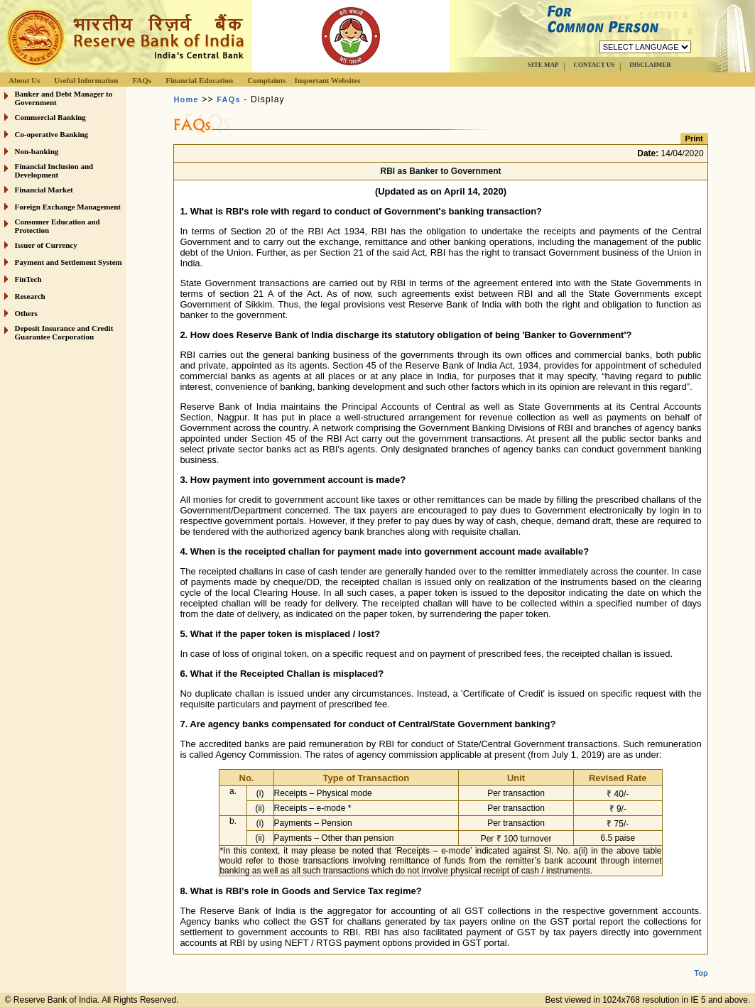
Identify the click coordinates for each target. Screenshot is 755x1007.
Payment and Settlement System (68, 262)
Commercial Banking (50, 117)
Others (26, 313)
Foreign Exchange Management (68, 206)
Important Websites (328, 80)
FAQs (141, 80)
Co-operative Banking (52, 134)
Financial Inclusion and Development (54, 170)
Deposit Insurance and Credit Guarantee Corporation (64, 332)
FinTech (28, 279)
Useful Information (86, 80)
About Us (24, 80)
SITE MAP (543, 64)
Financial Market (44, 189)
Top (700, 961)
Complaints (266, 80)
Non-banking (37, 151)
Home (185, 99)
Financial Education (199, 80)
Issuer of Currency (46, 245)
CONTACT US (593, 64)
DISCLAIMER (650, 64)
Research (30, 296)
